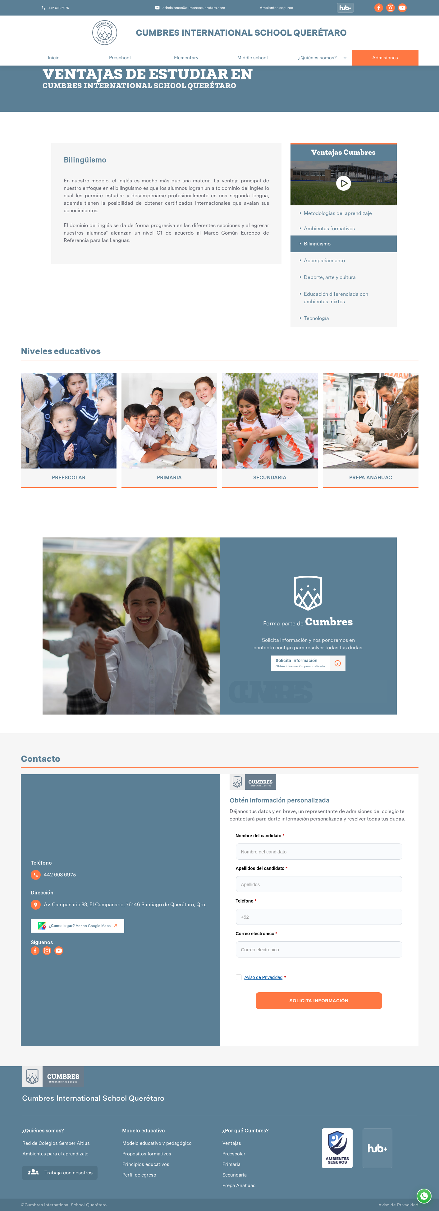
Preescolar (233, 1154)
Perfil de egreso (139, 1175)
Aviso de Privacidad (264, 977)
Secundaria (234, 1175)
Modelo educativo (143, 1130)
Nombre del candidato (258, 835)
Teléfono (245, 900)
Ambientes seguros (276, 8)
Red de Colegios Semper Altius (56, 1143)
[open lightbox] (343, 183)
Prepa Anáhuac (238, 1185)
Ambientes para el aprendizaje (55, 1154)
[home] (104, 32)
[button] (319, 58)
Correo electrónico (255, 933)
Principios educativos (145, 1164)
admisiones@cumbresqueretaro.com (193, 8)
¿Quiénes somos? (43, 1130)
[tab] (343, 213)
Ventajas (231, 1143)
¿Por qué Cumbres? (245, 1130)
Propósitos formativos (146, 1154)
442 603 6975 (58, 8)
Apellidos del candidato (260, 868)
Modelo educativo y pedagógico (157, 1143)
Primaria (231, 1164)
